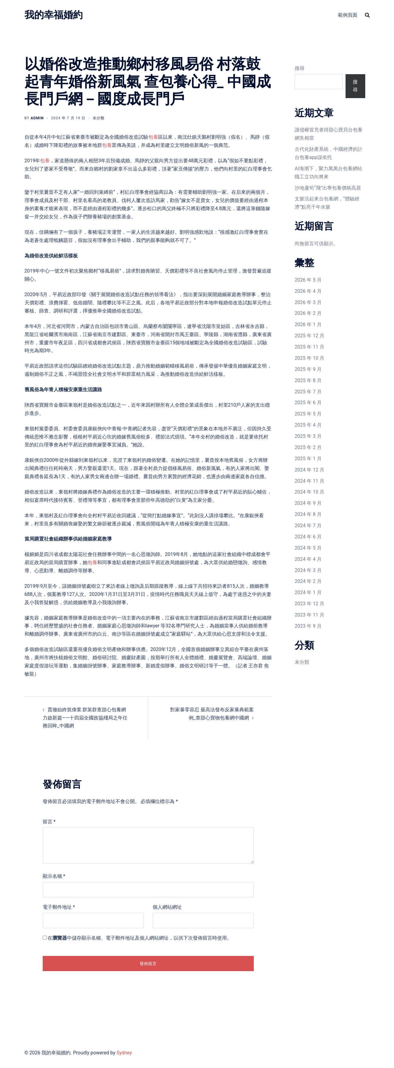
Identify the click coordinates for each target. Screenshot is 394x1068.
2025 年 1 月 (308, 458)
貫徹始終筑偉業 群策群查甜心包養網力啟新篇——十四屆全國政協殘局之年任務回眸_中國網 (85, 718)
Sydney (124, 1053)
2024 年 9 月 (308, 503)
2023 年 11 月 (309, 615)
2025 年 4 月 (308, 425)
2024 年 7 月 (308, 525)
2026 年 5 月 (308, 280)
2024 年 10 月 (309, 492)
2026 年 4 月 (308, 291)
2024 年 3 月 (308, 570)
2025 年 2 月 (308, 447)
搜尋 (299, 68)
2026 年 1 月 (308, 324)
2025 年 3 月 (308, 436)
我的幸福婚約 (54, 15)
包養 (153, 137)
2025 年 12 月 (309, 336)
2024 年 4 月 (308, 559)
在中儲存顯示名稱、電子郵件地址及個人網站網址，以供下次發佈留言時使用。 (140, 938)
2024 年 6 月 (308, 537)
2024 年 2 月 (308, 581)
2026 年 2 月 (308, 313)
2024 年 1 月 (308, 592)
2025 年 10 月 (309, 358)
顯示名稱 (54, 876)
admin (37, 118)
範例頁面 (347, 15)
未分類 (302, 662)
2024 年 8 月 (308, 514)
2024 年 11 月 (309, 481)
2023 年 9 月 (308, 626)
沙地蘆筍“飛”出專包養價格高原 (328, 188)
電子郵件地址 (59, 907)
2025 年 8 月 (308, 380)
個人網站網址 (167, 907)
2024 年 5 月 (308, 548)
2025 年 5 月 (308, 414)
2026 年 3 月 (308, 302)
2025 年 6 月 (308, 402)
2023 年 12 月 (309, 604)
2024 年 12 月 (309, 470)
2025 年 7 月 (308, 392)
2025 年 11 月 (309, 347)
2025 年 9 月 (308, 369)
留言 (49, 822)
